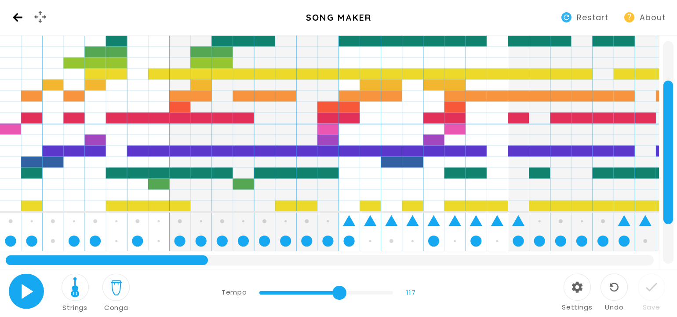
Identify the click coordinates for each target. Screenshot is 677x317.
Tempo (234, 292)
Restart (592, 17)
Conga (116, 307)
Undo (614, 307)
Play (26, 291)
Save (651, 307)
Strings (74, 307)
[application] (338, 152)
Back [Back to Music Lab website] (17, 18)
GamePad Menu (41, 24)
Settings (577, 307)
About (653, 17)
